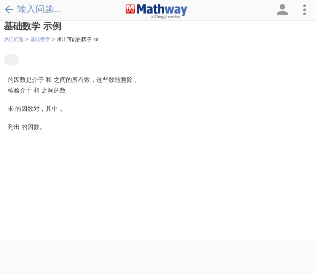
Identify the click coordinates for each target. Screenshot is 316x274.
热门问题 (14, 39)
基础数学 (40, 39)
